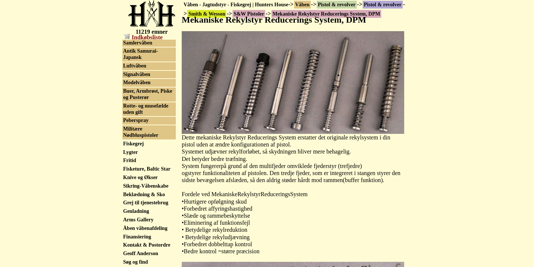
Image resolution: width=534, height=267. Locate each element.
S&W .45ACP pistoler (147, 60)
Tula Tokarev (137, 258)
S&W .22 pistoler (142, 52)
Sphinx (131, 117)
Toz (127, 250)
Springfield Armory (145, 125)
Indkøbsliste (143, 37)
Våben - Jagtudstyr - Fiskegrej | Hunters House (236, 4)
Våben (302, 4)
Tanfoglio (133, 193)
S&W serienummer (144, 94)
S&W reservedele (142, 77)
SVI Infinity (136, 185)
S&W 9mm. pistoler (145, 68)
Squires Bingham (142, 142)
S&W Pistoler (138, 43)
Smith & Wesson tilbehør (141, 106)
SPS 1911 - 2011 (140, 134)
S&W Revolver (139, 85)
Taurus (131, 201)
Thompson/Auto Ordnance (141, 230)
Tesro (129, 218)
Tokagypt (133, 241)
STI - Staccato (139, 168)
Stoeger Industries (143, 176)
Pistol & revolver (337, 4)
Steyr (129, 159)
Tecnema (133, 210)
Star (128, 151)
